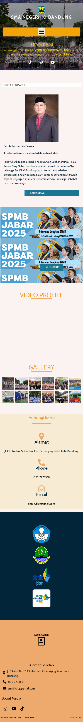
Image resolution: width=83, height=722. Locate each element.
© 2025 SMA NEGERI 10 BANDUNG (18, 717)
